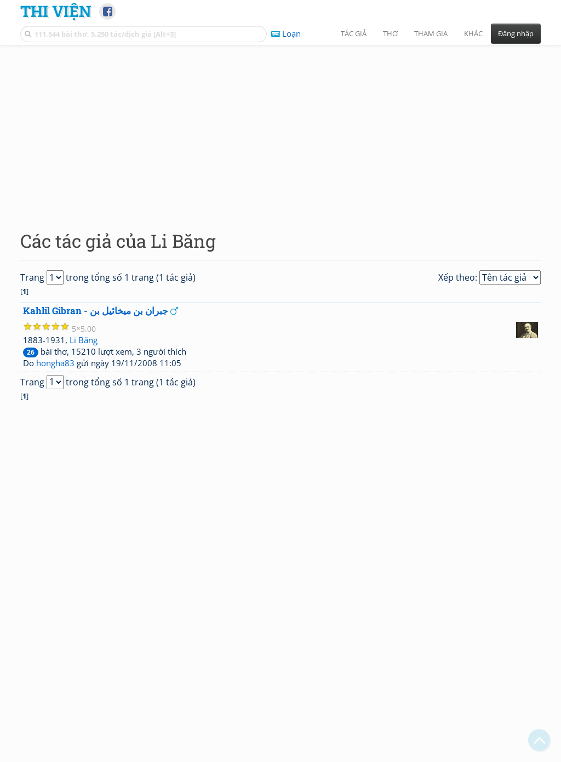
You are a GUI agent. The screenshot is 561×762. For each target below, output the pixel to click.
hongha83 (55, 362)
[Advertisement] (280, 129)
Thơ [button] (390, 33)
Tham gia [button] (431, 33)
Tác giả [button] (354, 33)
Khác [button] (473, 33)
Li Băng (84, 339)
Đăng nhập (516, 33)
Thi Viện (55, 11)
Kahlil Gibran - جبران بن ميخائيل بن (95, 310)
